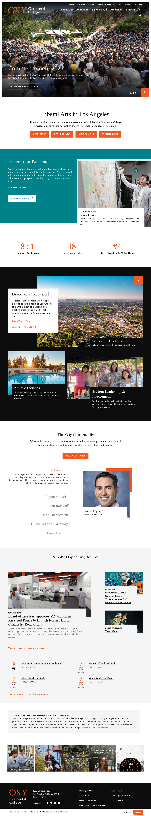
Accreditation (117, 791)
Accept (138, 812)
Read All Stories (75, 456)
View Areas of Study (20, 198)
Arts (120, 5)
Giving (91, 5)
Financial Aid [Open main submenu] (99, 9)
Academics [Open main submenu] (116, 9)
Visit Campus (86, 134)
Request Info (62, 134)
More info (64, 812)
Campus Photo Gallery (23, 327)
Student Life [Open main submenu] (133, 9)
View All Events (15, 694)
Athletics (81, 5)
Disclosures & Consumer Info (92, 806)
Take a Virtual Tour (21, 321)
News (127, 5)
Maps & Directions (87, 801)
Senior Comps (88, 215)
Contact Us (84, 796)
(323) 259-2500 (39, 797)
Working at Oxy (86, 791)
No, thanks (127, 812)
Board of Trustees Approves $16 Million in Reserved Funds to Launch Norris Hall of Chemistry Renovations (39, 620)
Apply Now (39, 134)
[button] (7, 50)
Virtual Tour (110, 134)
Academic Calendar (38, 694)
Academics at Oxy (17, 187)
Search (139, 15)
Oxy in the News (36, 648)
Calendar (138, 5)
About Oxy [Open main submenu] (67, 9)
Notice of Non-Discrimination (95, 728)
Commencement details (24, 86)
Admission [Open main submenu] (82, 9)
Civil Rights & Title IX (120, 796)
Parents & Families (106, 5)
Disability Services (119, 801)
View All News (15, 648)
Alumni (70, 5)
